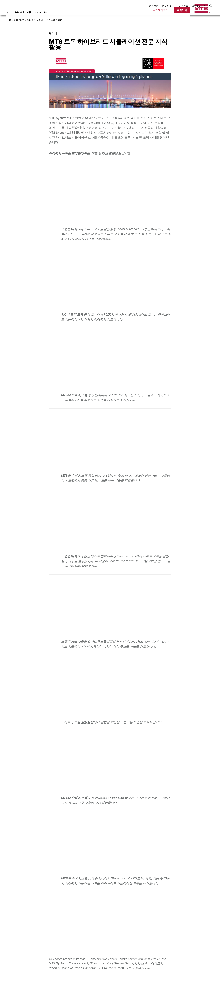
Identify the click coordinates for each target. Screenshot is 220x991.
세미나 (53, 33)
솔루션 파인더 (182, 10)
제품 (53, 12)
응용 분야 (43, 12)
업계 (34, 12)
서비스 (62, 12)
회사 (70, 12)
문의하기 (203, 10)
